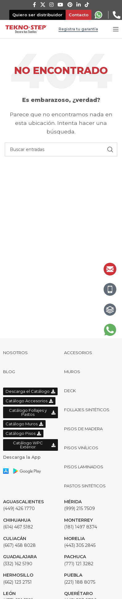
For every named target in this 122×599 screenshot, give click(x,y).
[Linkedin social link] (78, 5)
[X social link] (42, 5)
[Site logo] (26, 29)
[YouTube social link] (60, 5)
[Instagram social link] (51, 5)
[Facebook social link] (34, 5)
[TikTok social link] (87, 5)
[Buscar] (61, 149)
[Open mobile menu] (116, 29)
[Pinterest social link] (69, 5)
